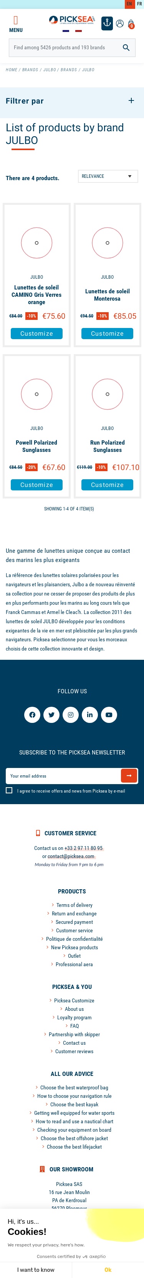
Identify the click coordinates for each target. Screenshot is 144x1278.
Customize (36, 333)
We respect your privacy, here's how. (46, 1245)
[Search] (72, 47)
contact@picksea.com (71, 856)
